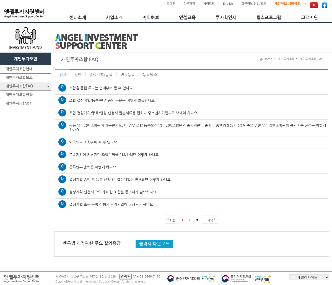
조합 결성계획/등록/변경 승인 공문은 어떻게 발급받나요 (112, 100)
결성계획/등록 (101, 75)
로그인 (171, 3)
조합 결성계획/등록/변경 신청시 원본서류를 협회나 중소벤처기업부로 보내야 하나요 (133, 113)
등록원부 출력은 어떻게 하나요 (92, 167)
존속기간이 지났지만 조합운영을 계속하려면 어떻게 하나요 (114, 155)
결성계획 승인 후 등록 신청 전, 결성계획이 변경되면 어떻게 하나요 (120, 180)
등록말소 (150, 75)
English (228, 3)
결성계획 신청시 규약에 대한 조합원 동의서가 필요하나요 (112, 192)
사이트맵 (209, 3)
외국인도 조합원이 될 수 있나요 (93, 142)
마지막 (209, 219)
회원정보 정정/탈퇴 (253, 3)
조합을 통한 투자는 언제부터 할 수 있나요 (101, 88)
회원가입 (189, 3)
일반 (77, 75)
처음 (172, 219)
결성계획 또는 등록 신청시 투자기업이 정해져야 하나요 (111, 204)
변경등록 (127, 75)
